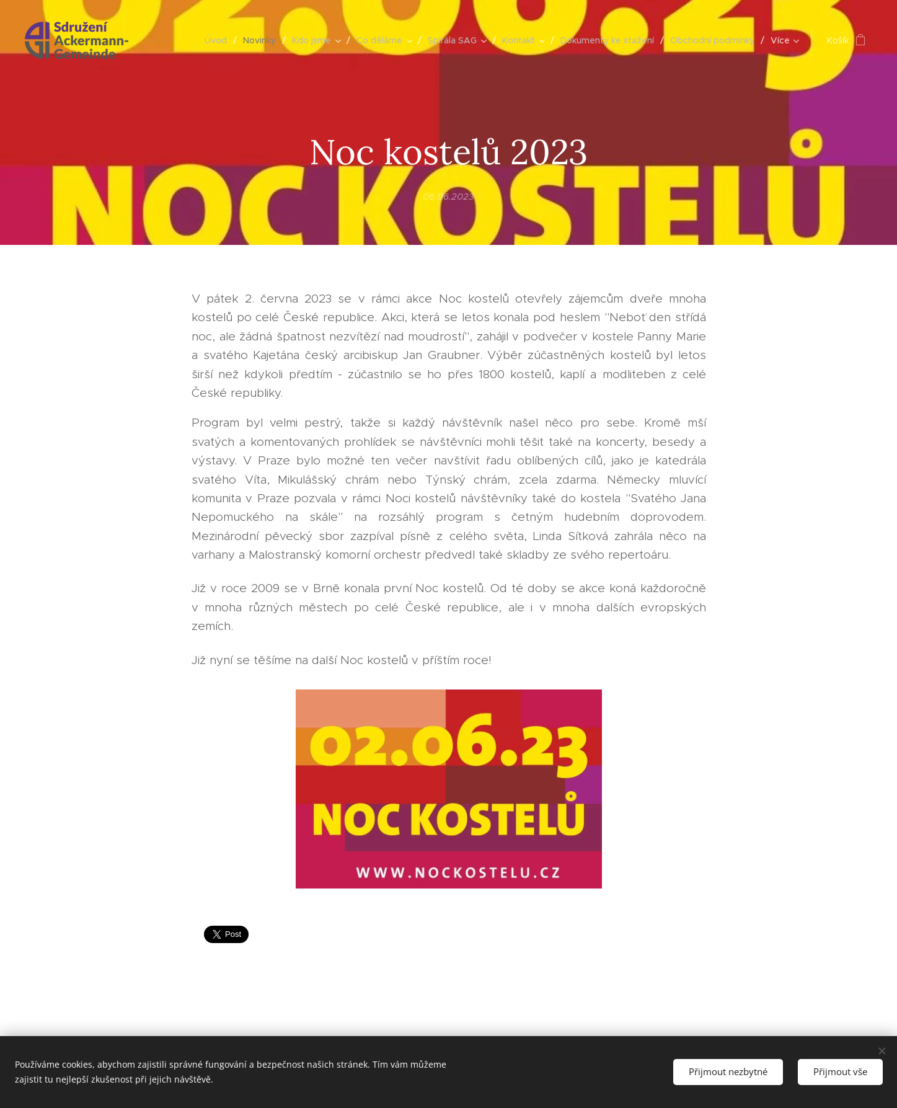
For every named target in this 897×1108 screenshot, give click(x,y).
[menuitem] (219, 40)
